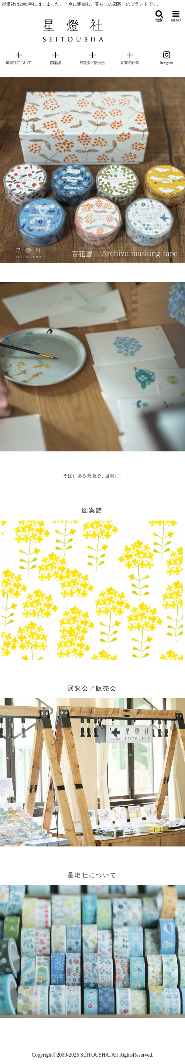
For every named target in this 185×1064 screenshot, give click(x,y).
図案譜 (92, 510)
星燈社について (92, 875)
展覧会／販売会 (92, 688)
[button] (159, 16)
